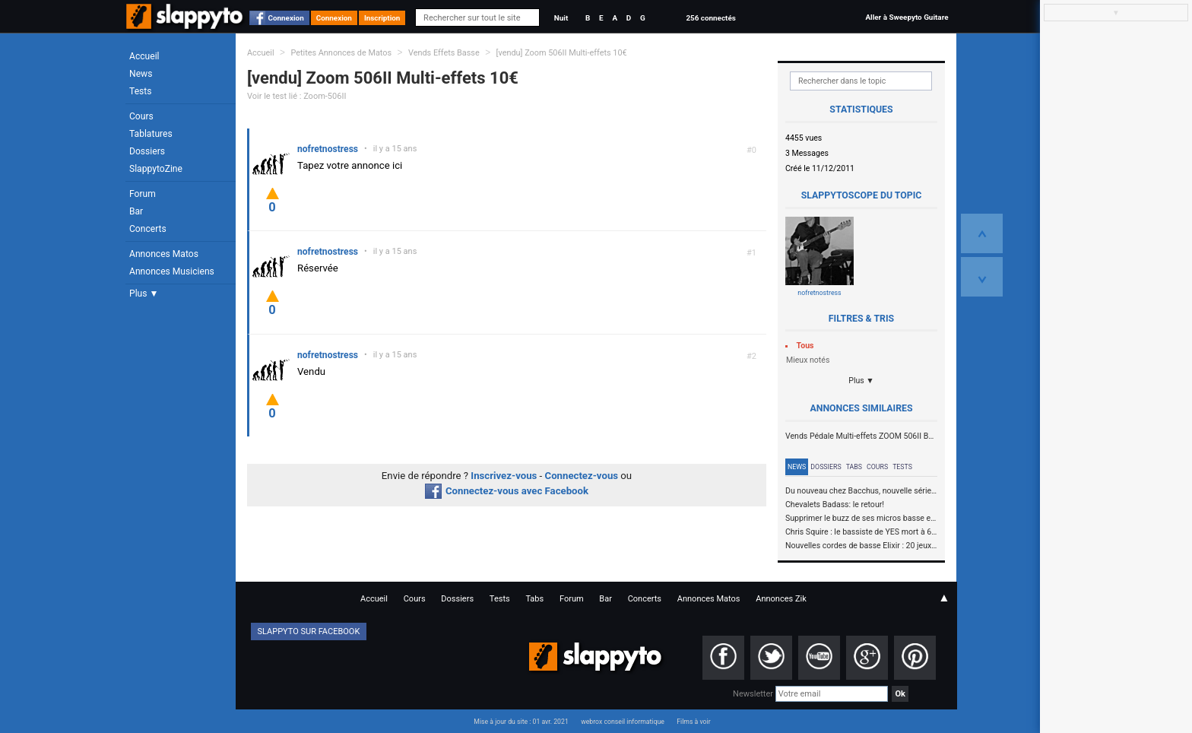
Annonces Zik (781, 599)
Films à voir (693, 721)
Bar (136, 211)
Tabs (854, 467)
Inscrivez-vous (504, 475)
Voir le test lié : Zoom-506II (296, 96)
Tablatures (151, 134)
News (140, 73)
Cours (141, 116)
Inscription (382, 18)
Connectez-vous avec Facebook (506, 491)
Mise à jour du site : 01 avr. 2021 (521, 721)
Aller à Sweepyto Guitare (906, 17)
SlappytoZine (155, 168)
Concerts (147, 229)
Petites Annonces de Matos (341, 53)
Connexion (286, 18)
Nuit (561, 18)
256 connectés (710, 18)
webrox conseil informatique (622, 721)
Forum (142, 194)
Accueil (144, 56)
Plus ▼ (143, 293)
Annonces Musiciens (171, 271)
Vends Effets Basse (444, 53)
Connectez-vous (582, 475)
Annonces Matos (163, 254)
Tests (140, 91)
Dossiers (147, 151)
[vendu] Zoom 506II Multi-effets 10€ (561, 53)
